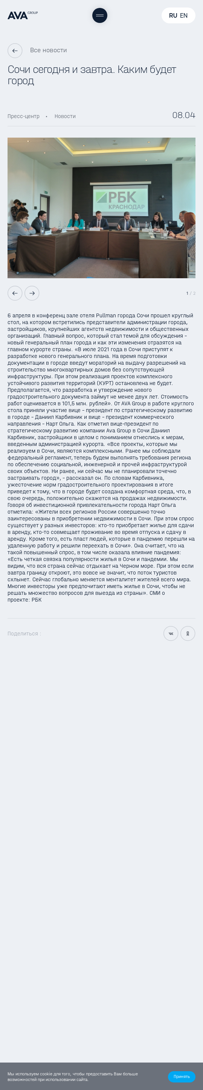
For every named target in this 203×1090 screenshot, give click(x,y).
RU (173, 15)
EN (184, 15)
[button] (181, 1076)
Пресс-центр (24, 116)
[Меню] (99, 15)
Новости (65, 116)
